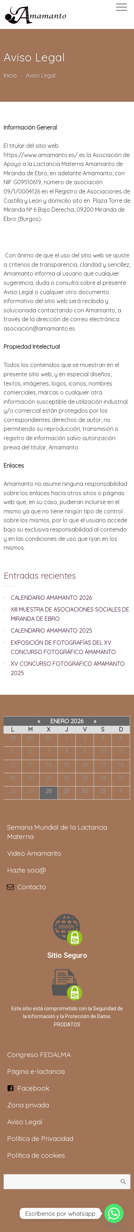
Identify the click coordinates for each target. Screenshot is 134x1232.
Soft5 (85, 1214)
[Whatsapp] (114, 1213)
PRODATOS (67, 1024)
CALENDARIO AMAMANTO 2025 (51, 630)
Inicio (10, 75)
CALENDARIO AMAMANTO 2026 (51, 597)
